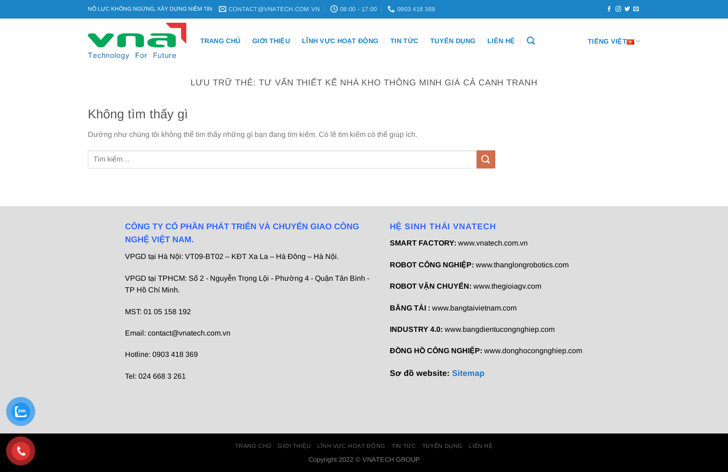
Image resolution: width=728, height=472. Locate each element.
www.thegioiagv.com (507, 286)
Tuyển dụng (452, 41)
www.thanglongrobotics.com (522, 265)
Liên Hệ (501, 41)
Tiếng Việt (614, 41)
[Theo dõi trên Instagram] (618, 9)
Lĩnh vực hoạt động (340, 41)
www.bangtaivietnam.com (474, 308)
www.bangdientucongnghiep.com (500, 329)
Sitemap (468, 373)
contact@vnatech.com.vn (189, 333)
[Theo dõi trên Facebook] (609, 9)
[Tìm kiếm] (531, 41)
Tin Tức (404, 41)
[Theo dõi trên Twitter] (627, 9)
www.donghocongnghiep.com (533, 351)
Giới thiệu (271, 41)
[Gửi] (486, 159)
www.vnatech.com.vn (493, 243)
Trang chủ (220, 41)
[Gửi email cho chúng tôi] (636, 9)
